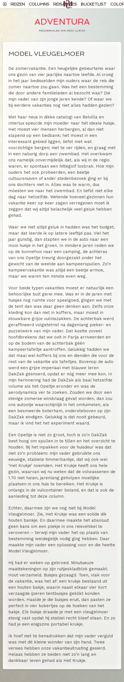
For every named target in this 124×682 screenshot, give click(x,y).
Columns (39, 4)
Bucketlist (93, 4)
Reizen (18, 4)
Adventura (62, 22)
